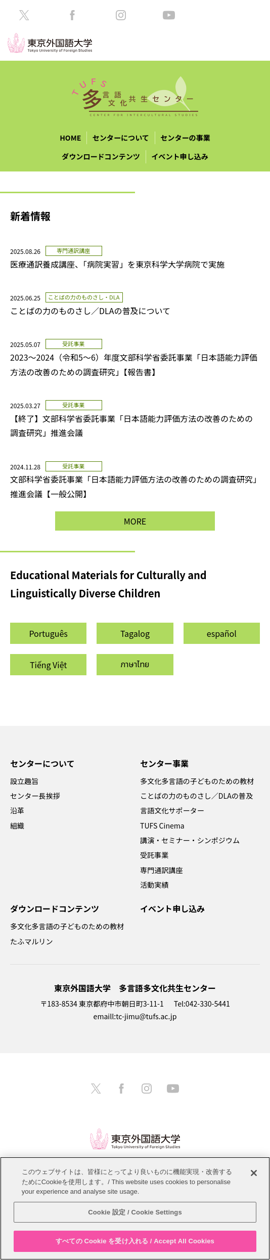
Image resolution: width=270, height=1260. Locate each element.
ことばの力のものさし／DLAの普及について (90, 311)
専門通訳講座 (161, 870)
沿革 (17, 810)
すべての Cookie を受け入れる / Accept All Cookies (135, 1241)
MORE (135, 521)
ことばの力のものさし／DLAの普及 (196, 796)
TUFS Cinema (162, 825)
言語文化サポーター (172, 810)
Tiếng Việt (48, 665)
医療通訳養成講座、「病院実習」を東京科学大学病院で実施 (121, 264)
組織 (17, 825)
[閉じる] (254, 1173)
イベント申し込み (179, 156)
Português (48, 633)
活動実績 (154, 885)
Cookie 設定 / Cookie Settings (135, 1212)
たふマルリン (31, 941)
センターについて (121, 138)
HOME (70, 138)
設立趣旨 (24, 781)
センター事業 (164, 763)
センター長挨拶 (35, 796)
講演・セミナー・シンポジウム (190, 840)
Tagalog (135, 633)
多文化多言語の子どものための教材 (197, 781)
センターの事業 (185, 138)
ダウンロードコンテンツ (101, 156)
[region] (135, 1208)
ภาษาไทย (135, 665)
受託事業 (154, 855)
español (222, 633)
